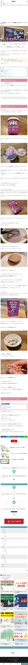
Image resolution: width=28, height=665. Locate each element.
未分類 (3, 555)
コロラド (4, 549)
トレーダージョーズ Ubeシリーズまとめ (6, 76)
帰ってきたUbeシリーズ (4, 71)
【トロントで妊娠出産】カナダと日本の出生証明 (17, 459)
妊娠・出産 (3, 532)
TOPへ (24, 664)
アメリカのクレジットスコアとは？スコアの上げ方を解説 (18, 453)
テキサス (4, 534)
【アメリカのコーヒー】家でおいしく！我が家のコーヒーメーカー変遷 (7, 609)
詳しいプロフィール (14, 511)
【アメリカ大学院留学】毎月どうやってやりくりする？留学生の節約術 (20, 592)
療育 (7, 3)
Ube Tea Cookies (5, 74)
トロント (4, 536)
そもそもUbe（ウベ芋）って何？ (5, 70)
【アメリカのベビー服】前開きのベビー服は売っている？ (7, 592)
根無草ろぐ (16, 660)
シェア (10, 664)
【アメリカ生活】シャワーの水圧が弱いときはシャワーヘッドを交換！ (7, 626)
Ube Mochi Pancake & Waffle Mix (6, 73)
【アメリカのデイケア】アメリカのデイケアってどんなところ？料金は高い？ (20, 626)
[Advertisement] (14, 14)
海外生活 (3, 3)
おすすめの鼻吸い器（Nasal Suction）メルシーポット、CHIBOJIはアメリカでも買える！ (20, 644)
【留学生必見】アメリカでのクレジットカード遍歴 (17, 447)
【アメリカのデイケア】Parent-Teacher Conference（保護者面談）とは (6, 644)
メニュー (17, 664)
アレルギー (4, 540)
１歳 (4, 545)
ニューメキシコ (5, 553)
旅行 (1, 3)
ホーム (3, 664)
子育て (10, 3)
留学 (5, 3)
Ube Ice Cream (4, 72)
